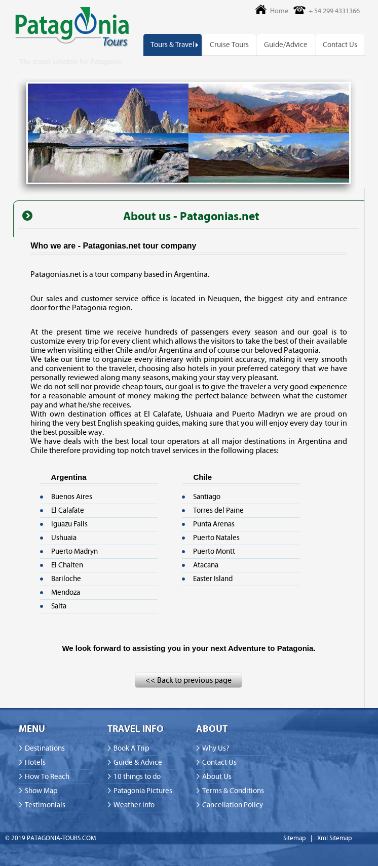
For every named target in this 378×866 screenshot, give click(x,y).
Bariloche (66, 578)
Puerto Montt (214, 551)
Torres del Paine (218, 510)
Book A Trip (131, 748)
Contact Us (340, 44)
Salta (58, 606)
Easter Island (213, 578)
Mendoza (65, 592)
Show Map (41, 791)
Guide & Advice (138, 762)
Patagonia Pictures (143, 791)
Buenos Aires (71, 496)
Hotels (35, 762)
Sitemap (294, 838)
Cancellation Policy (232, 805)
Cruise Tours (229, 44)
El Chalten (67, 565)
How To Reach (47, 776)
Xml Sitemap (334, 838)
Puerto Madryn (74, 551)
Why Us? (215, 748)
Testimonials (45, 805)
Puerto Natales (216, 537)
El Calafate (67, 510)
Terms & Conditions (233, 791)
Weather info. (135, 805)
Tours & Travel (172, 44)
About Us (217, 776)
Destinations (45, 748)
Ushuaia (64, 537)
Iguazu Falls (69, 524)
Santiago (206, 496)
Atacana (205, 565)
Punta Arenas (214, 524)
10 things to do (137, 776)
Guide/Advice (286, 44)
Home (279, 11)
